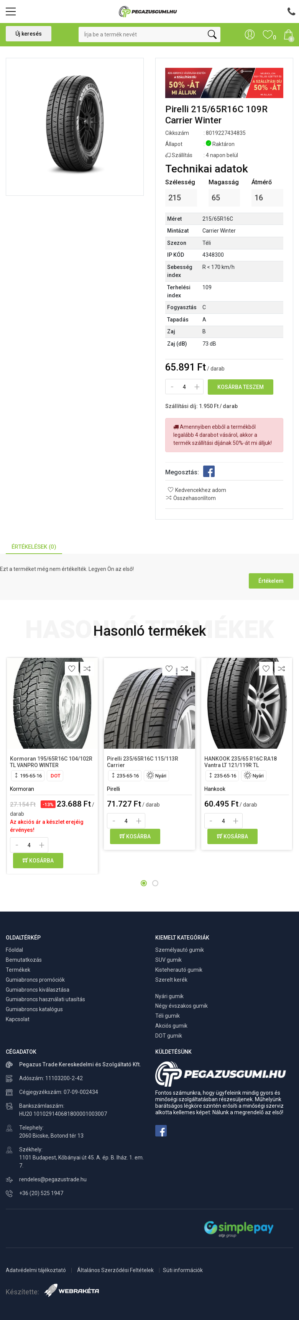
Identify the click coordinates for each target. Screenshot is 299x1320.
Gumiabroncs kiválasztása (37, 990)
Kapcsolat (18, 1019)
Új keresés (28, 34)
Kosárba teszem (240, 387)
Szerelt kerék (171, 980)
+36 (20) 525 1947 (41, 1193)
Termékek (18, 970)
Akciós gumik (171, 1026)
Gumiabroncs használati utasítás (45, 999)
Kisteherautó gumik (178, 970)
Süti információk (183, 1270)
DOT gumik (168, 1036)
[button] (144, 883)
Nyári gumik (169, 996)
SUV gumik (168, 960)
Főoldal (14, 950)
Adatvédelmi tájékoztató (36, 1270)
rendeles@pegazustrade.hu (53, 1179)
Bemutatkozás (24, 960)
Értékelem (271, 581)
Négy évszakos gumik (181, 1006)
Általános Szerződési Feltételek (116, 1270)
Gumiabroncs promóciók (35, 980)
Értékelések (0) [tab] (34, 546)
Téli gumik (167, 1016)
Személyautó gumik (179, 950)
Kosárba (38, 861)
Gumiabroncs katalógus (34, 1009)
